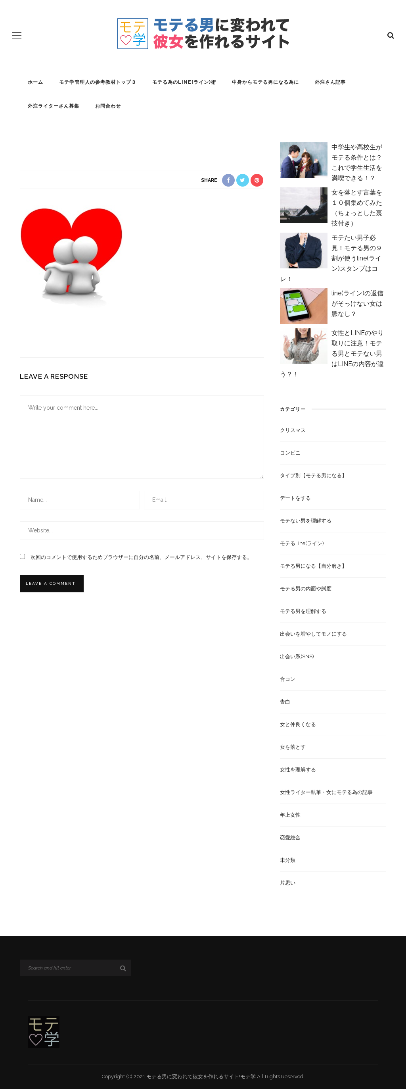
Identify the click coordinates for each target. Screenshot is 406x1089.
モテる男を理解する (303, 611)
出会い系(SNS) (297, 656)
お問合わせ (108, 106)
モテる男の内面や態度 (305, 589)
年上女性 (290, 815)
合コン (287, 679)
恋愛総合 (290, 837)
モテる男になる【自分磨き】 (313, 566)
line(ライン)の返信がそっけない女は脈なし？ (357, 303)
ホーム (35, 82)
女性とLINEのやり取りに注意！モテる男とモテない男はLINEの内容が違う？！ (332, 353)
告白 (285, 702)
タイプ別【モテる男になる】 (313, 475)
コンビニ (290, 453)
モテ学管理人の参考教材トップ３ (97, 82)
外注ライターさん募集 (53, 106)
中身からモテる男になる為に (265, 82)
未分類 (287, 860)
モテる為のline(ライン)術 (184, 82)
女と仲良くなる (298, 724)
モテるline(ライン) (302, 543)
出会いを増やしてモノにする (313, 634)
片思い (287, 883)
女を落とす (293, 747)
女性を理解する (298, 770)
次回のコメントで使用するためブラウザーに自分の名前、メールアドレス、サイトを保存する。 (141, 557)
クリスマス (293, 430)
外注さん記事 (330, 82)
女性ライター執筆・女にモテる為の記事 (326, 792)
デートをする (295, 498)
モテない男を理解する (305, 521)
